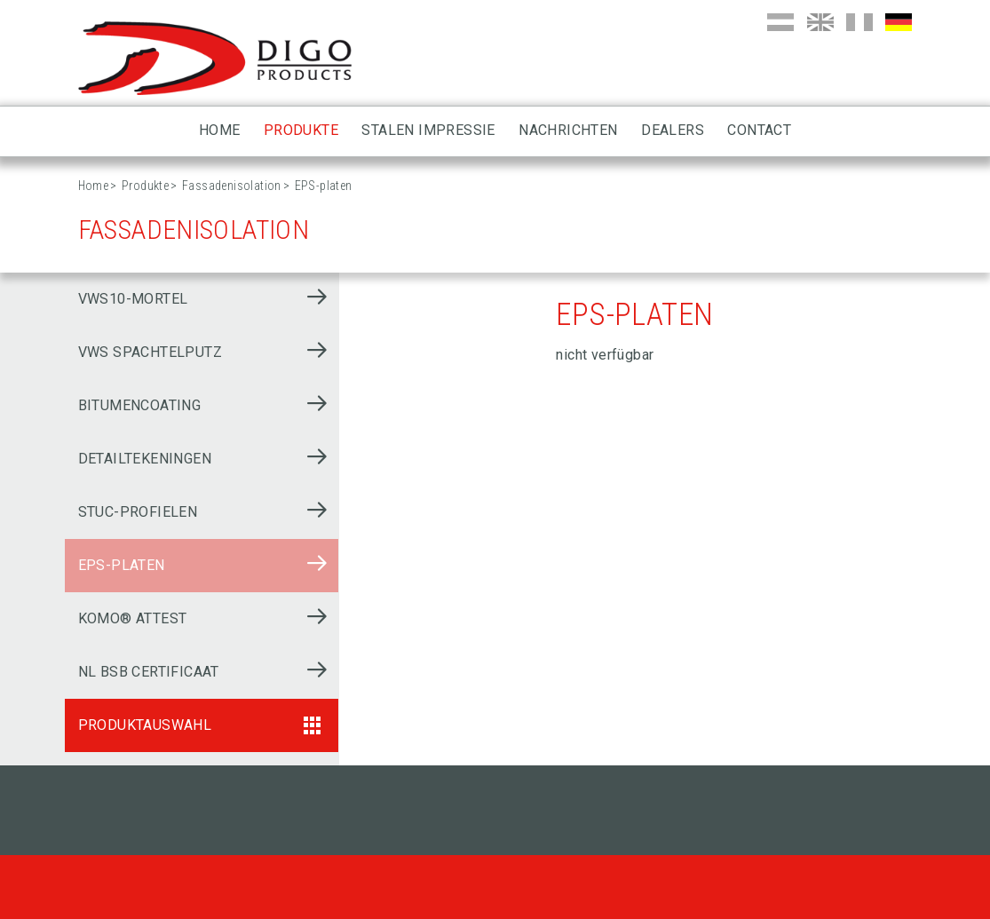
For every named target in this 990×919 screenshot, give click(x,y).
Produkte (301, 130)
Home (220, 130)
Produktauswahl (145, 725)
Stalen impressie (428, 130)
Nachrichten (568, 130)
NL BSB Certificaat (148, 671)
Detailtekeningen (144, 458)
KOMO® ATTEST (132, 618)
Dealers (672, 130)
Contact (759, 130)
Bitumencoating (140, 405)
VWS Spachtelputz (150, 352)
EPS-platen (121, 565)
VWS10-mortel (133, 298)
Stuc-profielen (138, 511)
